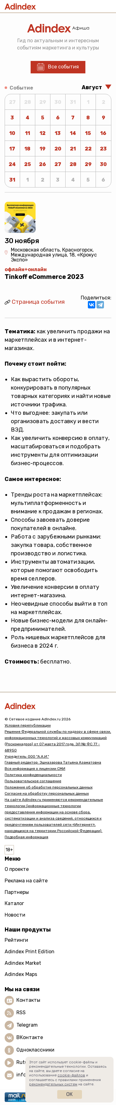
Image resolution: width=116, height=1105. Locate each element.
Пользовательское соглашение (33, 781)
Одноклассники (35, 1050)
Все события (63, 67)
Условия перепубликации (28, 725)
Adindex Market (23, 963)
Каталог (14, 903)
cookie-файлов (71, 1075)
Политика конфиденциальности (33, 775)
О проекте (17, 869)
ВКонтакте (29, 1037)
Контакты (28, 1000)
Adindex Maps (21, 974)
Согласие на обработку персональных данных (47, 793)
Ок (69, 1094)
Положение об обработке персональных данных (48, 787)
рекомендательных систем (53, 1084)
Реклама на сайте (26, 881)
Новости (15, 915)
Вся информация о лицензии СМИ (35, 768)
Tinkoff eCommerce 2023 (44, 276)
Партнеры (17, 892)
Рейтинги (16, 940)
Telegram (27, 1025)
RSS (21, 1012)
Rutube (24, 1062)
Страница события (38, 301)
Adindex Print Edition (29, 952)
